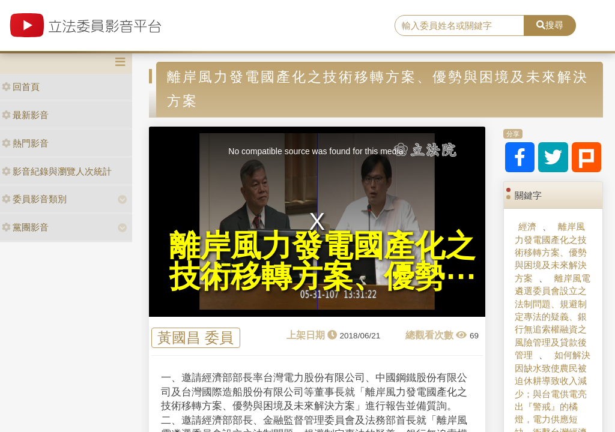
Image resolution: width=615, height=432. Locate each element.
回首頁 (21, 87)
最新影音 (25, 115)
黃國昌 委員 (195, 338)
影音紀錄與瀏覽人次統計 (57, 171)
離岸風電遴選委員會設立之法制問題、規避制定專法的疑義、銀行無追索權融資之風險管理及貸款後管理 (552, 317)
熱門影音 (25, 143)
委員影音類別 (34, 199)
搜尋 (549, 25)
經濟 (527, 226)
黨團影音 (25, 227)
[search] (459, 26)
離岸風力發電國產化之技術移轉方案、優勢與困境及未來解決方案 (551, 252)
